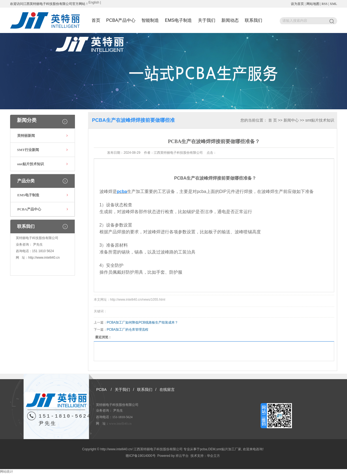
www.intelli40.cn (120, 423)
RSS (324, 4)
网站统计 (6, 471)
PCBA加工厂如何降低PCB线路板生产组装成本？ (142, 322)
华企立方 (213, 456)
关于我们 (206, 20)
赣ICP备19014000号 (140, 456)
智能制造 (150, 20)
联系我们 (253, 20)
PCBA (101, 389)
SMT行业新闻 (28, 150)
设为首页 (297, 4)
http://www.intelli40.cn (44, 257)
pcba (203, 449)
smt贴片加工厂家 (228, 449)
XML (333, 4)
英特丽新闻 (26, 136)
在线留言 (167, 389)
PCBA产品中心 (121, 20)
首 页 (272, 120)
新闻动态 (230, 20)
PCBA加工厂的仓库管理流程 (128, 329)
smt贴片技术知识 (30, 164)
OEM (211, 449)
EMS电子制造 (178, 20)
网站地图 (312, 4)
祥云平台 (182, 456)
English (94, 2)
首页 (96, 20)
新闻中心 (291, 120)
